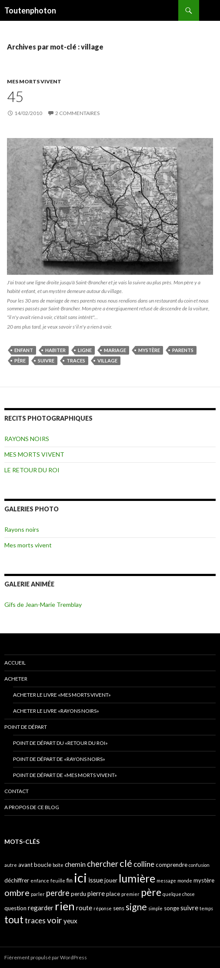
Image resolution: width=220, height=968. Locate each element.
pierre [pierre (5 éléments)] (96, 893)
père (20, 360)
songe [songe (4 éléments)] (171, 908)
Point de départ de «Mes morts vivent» (65, 775)
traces (76, 360)
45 (15, 96)
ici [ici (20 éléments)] (80, 877)
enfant (23, 350)
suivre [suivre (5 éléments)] (189, 908)
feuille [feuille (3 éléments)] (57, 880)
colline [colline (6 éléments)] (143, 864)
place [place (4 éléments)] (113, 893)
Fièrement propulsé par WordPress (45, 957)
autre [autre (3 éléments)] (10, 865)
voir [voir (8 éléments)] (54, 920)
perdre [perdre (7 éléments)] (58, 893)
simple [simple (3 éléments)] (155, 908)
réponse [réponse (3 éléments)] (102, 908)
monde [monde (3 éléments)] (184, 880)
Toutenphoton (30, 10)
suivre (46, 360)
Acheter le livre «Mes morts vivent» (62, 694)
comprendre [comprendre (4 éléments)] (171, 864)
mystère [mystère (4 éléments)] (203, 880)
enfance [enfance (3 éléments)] (39, 880)
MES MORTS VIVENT (34, 81)
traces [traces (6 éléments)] (35, 920)
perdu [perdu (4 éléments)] (78, 893)
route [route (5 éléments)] (84, 908)
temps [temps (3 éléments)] (206, 908)
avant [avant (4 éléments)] (25, 864)
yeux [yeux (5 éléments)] (70, 921)
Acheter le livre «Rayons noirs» (56, 711)
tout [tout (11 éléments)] (13, 919)
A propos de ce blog (31, 807)
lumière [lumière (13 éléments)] (137, 878)
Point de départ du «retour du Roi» (60, 743)
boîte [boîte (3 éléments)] (58, 865)
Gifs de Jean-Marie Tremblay (43, 604)
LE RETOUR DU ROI (32, 470)
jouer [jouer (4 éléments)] (110, 880)
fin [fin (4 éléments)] (70, 880)
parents (182, 350)
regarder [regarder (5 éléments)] (40, 908)
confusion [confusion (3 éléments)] (199, 865)
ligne (85, 350)
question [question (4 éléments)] (15, 908)
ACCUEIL (15, 662)
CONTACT (16, 791)
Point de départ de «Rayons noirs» (59, 759)
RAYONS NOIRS (26, 438)
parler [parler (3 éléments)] (38, 894)
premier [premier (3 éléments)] (130, 894)
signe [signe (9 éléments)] (136, 906)
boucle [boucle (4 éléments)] (42, 864)
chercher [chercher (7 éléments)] (102, 864)
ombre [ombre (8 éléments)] (17, 893)
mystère (149, 350)
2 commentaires (77, 113)
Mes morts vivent (28, 545)
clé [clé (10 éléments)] (126, 863)
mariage (115, 350)
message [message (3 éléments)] (166, 880)
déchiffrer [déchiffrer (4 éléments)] (16, 880)
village (107, 360)
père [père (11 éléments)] (151, 892)
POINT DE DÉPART (25, 727)
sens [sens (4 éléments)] (118, 908)
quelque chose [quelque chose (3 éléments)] (179, 894)
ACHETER (15, 678)
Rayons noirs (21, 529)
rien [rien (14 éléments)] (65, 905)
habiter (55, 350)
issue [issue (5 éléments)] (95, 880)
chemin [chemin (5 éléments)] (75, 864)
